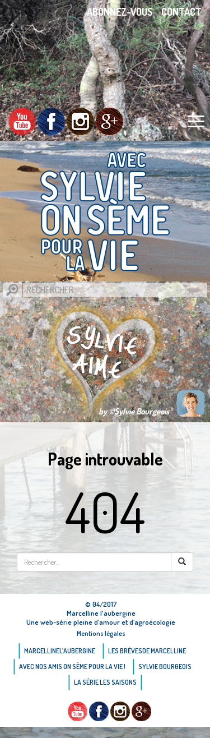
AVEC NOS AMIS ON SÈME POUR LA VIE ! (72, 666)
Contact (181, 12)
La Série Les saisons (105, 682)
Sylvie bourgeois (165, 666)
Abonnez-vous (120, 12)
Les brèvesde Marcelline (147, 651)
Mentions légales (101, 633)
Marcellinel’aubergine (59, 651)
